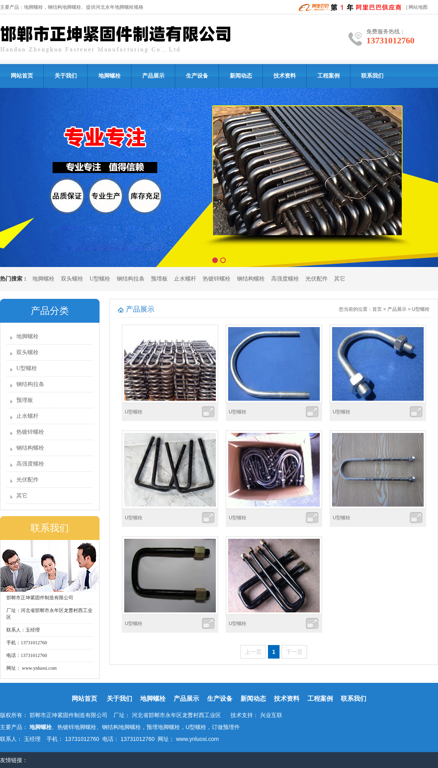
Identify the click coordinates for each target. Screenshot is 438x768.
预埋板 (159, 279)
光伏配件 (316, 279)
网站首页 (22, 76)
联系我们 (372, 76)
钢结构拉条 (131, 279)
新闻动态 (241, 76)
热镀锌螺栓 (217, 279)
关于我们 (66, 76)
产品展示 (153, 76)
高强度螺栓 (285, 279)
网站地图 (418, 7)
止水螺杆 (185, 279)
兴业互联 (271, 715)
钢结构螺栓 (251, 279)
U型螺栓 (100, 279)
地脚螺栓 (33, 7)
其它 (339, 279)
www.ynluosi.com (39, 668)
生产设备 (197, 76)
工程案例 (328, 76)
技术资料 (285, 76)
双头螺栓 (72, 279)
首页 (377, 309)
